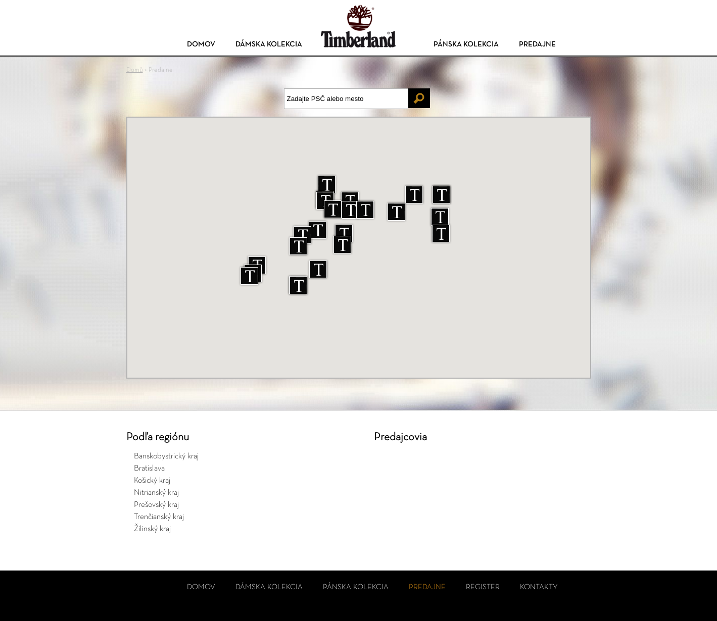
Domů (134, 70)
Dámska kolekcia (268, 44)
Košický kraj (152, 481)
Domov (201, 44)
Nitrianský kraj (156, 493)
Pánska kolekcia (466, 44)
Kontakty (539, 587)
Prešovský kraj (156, 505)
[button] (342, 244)
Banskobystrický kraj (166, 456)
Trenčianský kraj (159, 517)
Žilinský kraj (152, 529)
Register (483, 587)
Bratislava (149, 468)
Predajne (537, 44)
